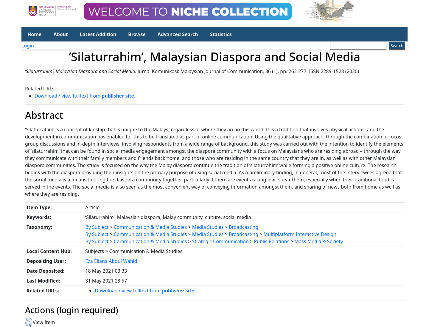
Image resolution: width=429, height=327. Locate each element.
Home (34, 34)
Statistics (221, 34)
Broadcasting (243, 227)
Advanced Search (178, 34)
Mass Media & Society (319, 241)
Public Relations (271, 241)
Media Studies (208, 227)
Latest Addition (98, 34)
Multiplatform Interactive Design (300, 234)
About (60, 34)
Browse (136, 34)
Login (27, 45)
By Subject (96, 227)
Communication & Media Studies (150, 227)
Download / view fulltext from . (85, 95)
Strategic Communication (220, 241)
